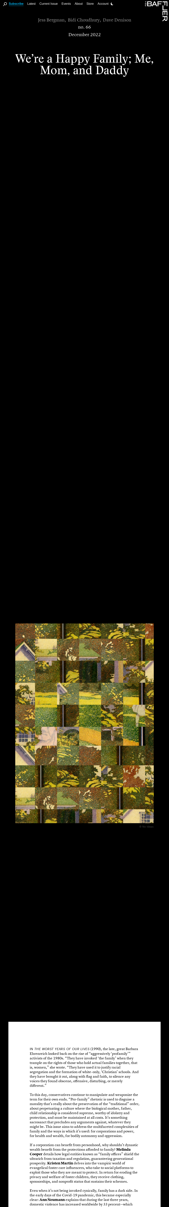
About (79, 3)
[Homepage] (157, 11)
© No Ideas (146, 826)
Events (66, 3)
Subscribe (16, 3)
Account (103, 3)
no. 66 (84, 27)
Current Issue (48, 3)
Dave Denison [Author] (117, 20)
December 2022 (84, 34)
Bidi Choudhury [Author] (84, 20)
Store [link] (90, 3)
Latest (31, 3)
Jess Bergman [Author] (51, 20)
